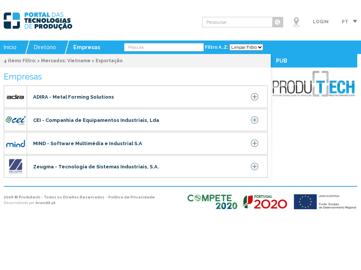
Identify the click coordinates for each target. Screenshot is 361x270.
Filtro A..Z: (217, 47)
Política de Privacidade (131, 197)
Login (321, 21)
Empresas (86, 47)
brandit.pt (46, 203)
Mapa (296, 22)
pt (345, 21)
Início (10, 47)
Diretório (45, 47)
